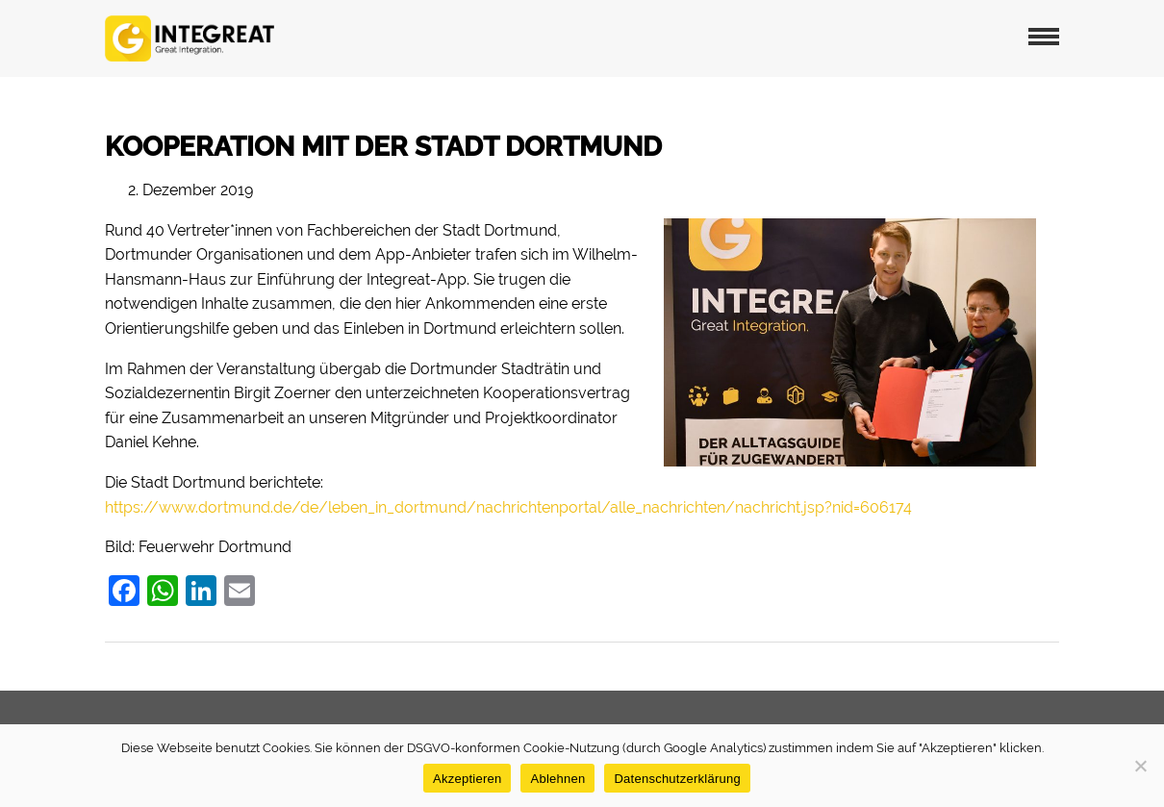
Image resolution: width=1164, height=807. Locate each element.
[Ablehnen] (1140, 765)
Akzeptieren (467, 778)
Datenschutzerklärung (677, 778)
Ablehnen (557, 778)
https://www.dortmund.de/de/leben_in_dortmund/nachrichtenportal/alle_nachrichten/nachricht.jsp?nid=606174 (508, 507)
